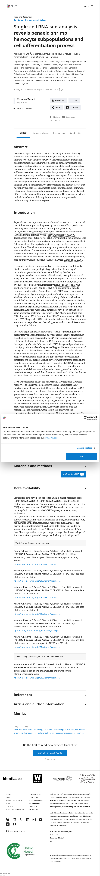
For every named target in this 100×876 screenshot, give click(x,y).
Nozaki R (50, 664)
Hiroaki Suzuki (37, 57)
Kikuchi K (56, 551)
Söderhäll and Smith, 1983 (54, 275)
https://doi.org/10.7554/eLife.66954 (42, 89)
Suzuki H (66, 551)
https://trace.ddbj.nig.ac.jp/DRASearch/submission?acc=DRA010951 (37, 597)
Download (59, 100)
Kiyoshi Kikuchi (21, 57)
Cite (75, 100)
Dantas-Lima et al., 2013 (50, 291)
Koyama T (28, 551)
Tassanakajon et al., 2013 (26, 238)
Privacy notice (50, 759)
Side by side (75, 133)
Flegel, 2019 (45, 238)
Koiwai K (18, 551)
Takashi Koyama (40, 53)
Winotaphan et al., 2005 (69, 316)
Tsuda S (37, 551)
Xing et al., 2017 (33, 319)
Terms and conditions (15, 810)
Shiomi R (40, 664)
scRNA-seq (69, 729)
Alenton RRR (29, 664)
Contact (9, 807)
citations (55, 120)
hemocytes (28, 733)
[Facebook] (14, 825)
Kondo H (60, 664)
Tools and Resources (23, 17)
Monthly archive (36, 800)
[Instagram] (34, 820)
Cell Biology (19, 20)
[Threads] (8, 825)
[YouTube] (40, 820)
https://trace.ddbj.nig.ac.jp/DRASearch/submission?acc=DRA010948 (37, 564)
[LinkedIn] (14, 820)
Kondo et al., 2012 (47, 288)
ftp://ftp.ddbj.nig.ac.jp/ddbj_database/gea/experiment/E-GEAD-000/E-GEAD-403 (37, 630)
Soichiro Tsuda (56, 53)
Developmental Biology (35, 20)
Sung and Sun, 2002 (46, 316)
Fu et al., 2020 (67, 375)
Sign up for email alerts (50, 753)
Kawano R (77, 551)
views (55, 117)
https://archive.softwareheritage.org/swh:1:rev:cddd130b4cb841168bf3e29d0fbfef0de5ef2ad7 (50, 518)
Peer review (59, 133)
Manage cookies (84, 448)
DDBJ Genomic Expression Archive (37, 623)
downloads (68, 117)
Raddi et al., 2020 (65, 372)
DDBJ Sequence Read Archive (34, 554)
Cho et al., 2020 (30, 375)
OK (81, 456)
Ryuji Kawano (51, 57)
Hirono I (69, 664)
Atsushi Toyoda (72, 53)
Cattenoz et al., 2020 (49, 375)
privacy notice (52, 438)
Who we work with (14, 800)
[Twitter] (21, 820)
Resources (33, 807)
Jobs (8, 797)
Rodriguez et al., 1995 (52, 313)
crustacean (56, 733)
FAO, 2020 (65, 228)
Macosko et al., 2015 (47, 344)
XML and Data (34, 810)
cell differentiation (43, 733)
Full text (23, 133)
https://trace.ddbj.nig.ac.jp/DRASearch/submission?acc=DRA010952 (37, 614)
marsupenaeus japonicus (73, 733)
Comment (75, 108)
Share (57, 107)
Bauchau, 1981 (33, 275)
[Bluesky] (8, 820)
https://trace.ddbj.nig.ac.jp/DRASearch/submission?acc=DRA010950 (37, 581)
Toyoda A (46, 551)
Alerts (8, 804)
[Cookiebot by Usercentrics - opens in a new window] (85, 418)
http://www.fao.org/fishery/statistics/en (34, 231)
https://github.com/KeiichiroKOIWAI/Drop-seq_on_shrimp (42, 510)
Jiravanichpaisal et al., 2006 (61, 234)
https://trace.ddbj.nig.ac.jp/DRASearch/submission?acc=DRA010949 (37, 647)
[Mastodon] (27, 820)
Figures (40, 133)
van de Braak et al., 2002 (67, 284)
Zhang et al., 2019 (73, 259)
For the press (34, 804)
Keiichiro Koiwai (21, 53)
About (8, 794)
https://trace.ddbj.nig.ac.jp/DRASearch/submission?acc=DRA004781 (37, 678)
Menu (86, 6)
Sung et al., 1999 (28, 316)
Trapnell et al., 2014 (61, 363)
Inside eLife (33, 797)
